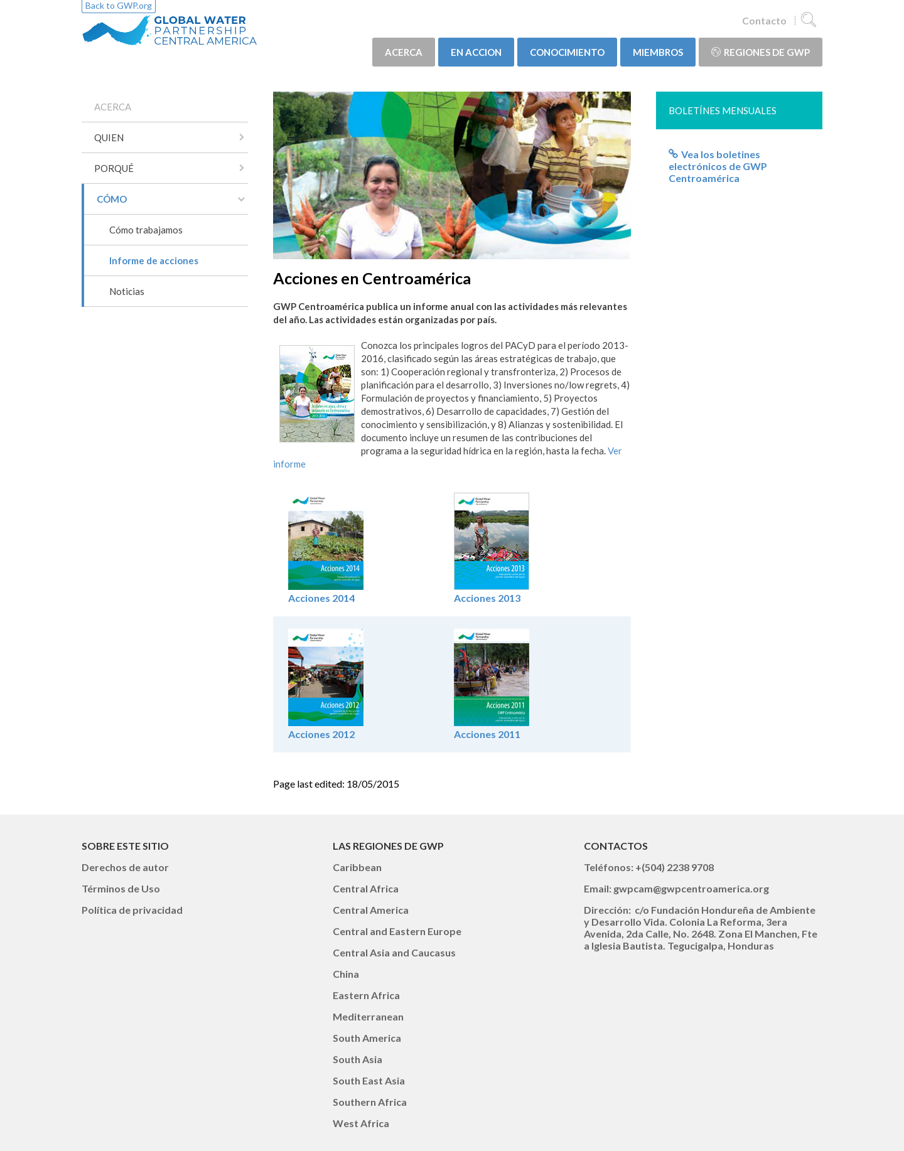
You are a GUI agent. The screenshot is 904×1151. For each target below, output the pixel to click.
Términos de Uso (121, 888)
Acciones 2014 (325, 592)
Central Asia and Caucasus (394, 952)
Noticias (126, 291)
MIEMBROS (658, 52)
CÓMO (112, 199)
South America (367, 1038)
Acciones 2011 (487, 734)
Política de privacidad (132, 910)
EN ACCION (476, 52)
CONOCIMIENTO (567, 52)
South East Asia (369, 1080)
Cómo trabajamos (146, 229)
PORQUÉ (114, 168)
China (346, 974)
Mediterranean (368, 1016)
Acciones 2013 (491, 592)
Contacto (764, 20)
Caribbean (357, 867)
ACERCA (403, 52)
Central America (371, 910)
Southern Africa (370, 1102)
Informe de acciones (153, 260)
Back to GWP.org (118, 5)
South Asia (357, 1059)
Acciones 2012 (321, 734)
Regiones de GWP (760, 52)
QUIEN (109, 137)
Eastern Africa (366, 995)
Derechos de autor (125, 867)
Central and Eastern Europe (397, 931)
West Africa (361, 1123)
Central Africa (366, 888)
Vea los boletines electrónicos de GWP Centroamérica (718, 166)
